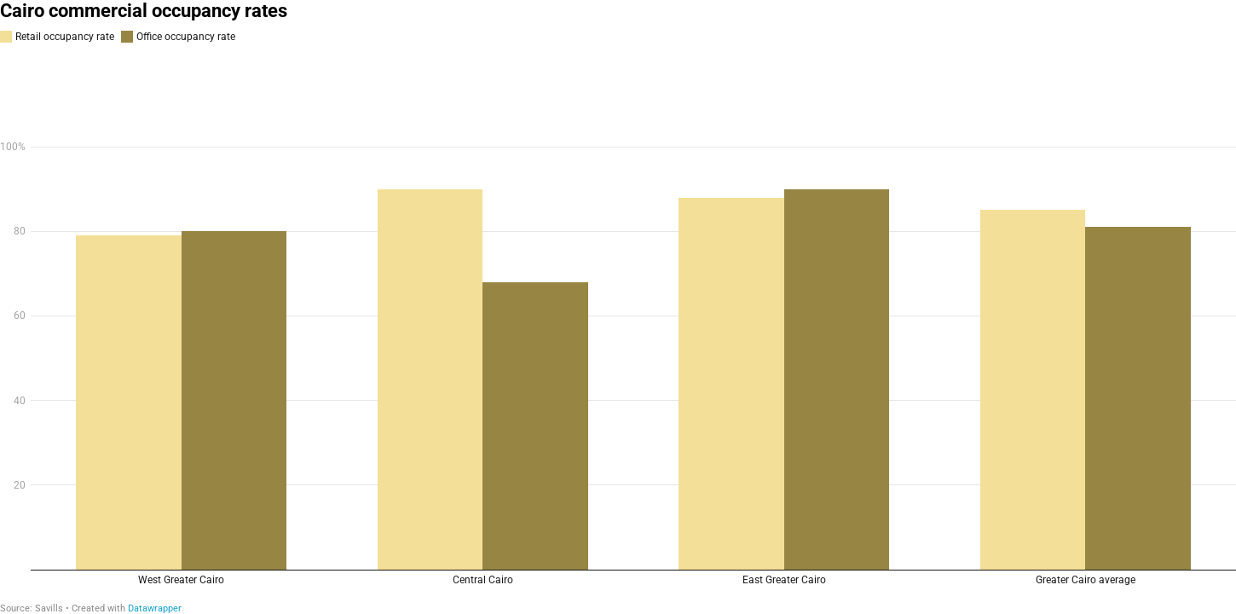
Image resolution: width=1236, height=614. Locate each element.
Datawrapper (155, 608)
